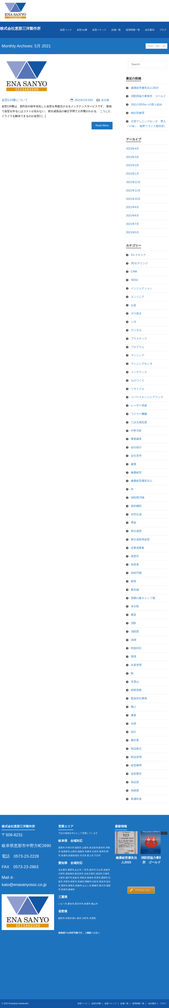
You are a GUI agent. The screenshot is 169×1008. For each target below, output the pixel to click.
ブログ (163, 1003)
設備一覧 (124, 1003)
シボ (133, 321)
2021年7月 (132, 224)
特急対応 (136, 648)
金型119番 (96, 1003)
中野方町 (136, 430)
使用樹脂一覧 (138, 1003)
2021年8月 (132, 215)
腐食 (133, 715)
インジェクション (141, 288)
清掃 (133, 639)
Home (150, 46)
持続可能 (136, 572)
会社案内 (152, 1003)
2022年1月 (132, 173)
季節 (133, 522)
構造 (133, 614)
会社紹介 (136, 447)
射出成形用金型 (140, 539)
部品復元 (136, 748)
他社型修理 (137, 112)
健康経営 (136, 472)
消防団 (135, 631)
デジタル (136, 330)
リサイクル (137, 388)
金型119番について (15, 100)
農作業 (135, 740)
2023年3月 (132, 157)
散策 (133, 581)
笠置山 (135, 681)
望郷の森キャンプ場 (143, 598)
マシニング (137, 355)
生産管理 (136, 664)
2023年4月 (132, 148)
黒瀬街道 (136, 798)
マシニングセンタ (141, 363)
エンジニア (137, 296)
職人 (133, 706)
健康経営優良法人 (141, 480)
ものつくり (137, 380)
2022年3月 (132, 165)
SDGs (134, 279)
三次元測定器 (139, 422)
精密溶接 (136, 690)
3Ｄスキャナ (138, 254)
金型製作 (136, 773)
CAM (134, 271)
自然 (133, 723)
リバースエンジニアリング (147, 397)
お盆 (133, 305)
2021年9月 (132, 207)
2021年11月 (133, 190)
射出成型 (136, 531)
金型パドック (110, 1003)
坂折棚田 (136, 506)
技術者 (135, 564)
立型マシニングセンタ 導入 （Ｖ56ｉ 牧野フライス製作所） (146, 124)
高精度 (135, 790)
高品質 (135, 782)
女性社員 (136, 514)
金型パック (82, 1003)
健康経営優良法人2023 (144, 87)
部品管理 (136, 757)
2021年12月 (133, 182)
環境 (133, 656)
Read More (102, 125)
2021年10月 (133, 198)
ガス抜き (136, 313)
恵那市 (135, 556)
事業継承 (136, 438)
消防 (133, 623)
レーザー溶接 (139, 405)
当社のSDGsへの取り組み (146, 104)
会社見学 (136, 455)
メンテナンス (139, 372)
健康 (133, 464)
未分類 (105, 100)
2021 (158, 46)
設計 (133, 731)
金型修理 (136, 765)
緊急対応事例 (139, 698)
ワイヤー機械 (139, 413)
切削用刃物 (137, 497)
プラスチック (139, 338)
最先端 (135, 589)
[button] (165, 833)
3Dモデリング (139, 263)
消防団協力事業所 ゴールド (148, 96)
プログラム (137, 347)
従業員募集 (137, 547)
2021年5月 (132, 232)
